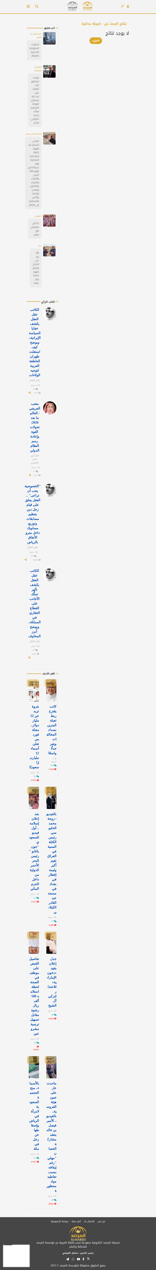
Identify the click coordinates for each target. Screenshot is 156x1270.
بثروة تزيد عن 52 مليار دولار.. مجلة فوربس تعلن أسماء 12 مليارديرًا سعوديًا (34, 737)
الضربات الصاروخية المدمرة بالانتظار (34, 50)
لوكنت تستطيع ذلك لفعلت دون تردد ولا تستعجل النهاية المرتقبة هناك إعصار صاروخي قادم (35, 100)
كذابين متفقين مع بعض (35, 229)
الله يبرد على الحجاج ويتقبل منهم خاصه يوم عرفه (35, 267)
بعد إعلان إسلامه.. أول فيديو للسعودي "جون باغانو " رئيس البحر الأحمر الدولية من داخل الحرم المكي (34, 851)
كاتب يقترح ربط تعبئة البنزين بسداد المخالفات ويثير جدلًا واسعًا (51, 730)
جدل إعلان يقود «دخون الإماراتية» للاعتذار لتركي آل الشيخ (51, 982)
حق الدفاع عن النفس (35, 35)
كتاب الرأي (48, 301)
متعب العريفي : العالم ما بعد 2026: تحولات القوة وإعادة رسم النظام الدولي (34, 427)
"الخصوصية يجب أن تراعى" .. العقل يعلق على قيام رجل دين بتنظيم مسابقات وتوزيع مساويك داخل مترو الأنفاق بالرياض (33, 514)
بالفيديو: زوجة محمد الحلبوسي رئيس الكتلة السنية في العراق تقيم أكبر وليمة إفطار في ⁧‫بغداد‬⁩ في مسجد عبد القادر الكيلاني (51, 863)
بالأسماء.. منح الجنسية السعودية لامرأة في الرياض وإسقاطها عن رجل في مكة (34, 1115)
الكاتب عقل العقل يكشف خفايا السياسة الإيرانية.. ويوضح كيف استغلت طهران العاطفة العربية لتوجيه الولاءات (35, 342)
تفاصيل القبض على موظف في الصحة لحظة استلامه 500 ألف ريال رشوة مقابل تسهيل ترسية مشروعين (34, 996)
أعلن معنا (76, 1221)
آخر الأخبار (50, 683)
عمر (39, 246)
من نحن (101, 1221)
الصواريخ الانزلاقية (37, 68)
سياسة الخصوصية (60, 1221)
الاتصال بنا (89, 1221)
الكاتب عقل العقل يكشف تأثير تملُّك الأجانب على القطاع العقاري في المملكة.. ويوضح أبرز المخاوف (34, 603)
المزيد (96, 40)
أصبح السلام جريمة (33, 134)
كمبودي (37, 216)
